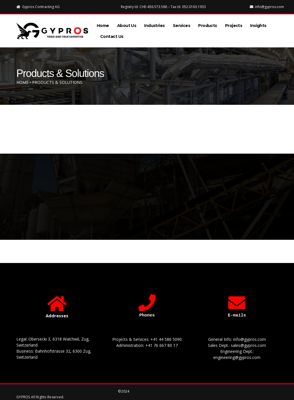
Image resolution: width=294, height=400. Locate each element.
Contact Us (111, 34)
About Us (126, 23)
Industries (154, 23)
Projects (233, 23)
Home (103, 23)
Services (181, 23)
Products (207, 23)
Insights (258, 23)
